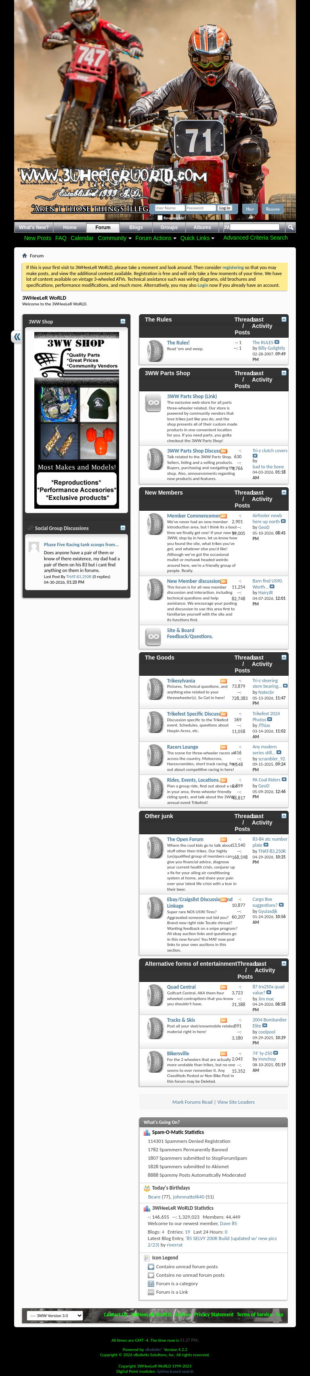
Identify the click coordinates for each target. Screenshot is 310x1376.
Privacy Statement (214, 1314)
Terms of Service (254, 1314)
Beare (154, 1197)
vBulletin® (154, 1349)
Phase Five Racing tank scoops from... (81, 544)
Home (70, 227)
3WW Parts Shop (167, 373)
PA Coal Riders (267, 780)
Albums (202, 227)
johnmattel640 (188, 1197)
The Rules (158, 319)
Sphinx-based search (175, 1371)
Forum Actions (154, 238)
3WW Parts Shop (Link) (192, 396)
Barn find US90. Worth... (268, 584)
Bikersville (178, 1053)
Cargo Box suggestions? (265, 902)
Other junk (159, 816)
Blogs (136, 227)
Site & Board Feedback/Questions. (190, 633)
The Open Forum (185, 839)
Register (273, 209)
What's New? (34, 227)
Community (112, 238)
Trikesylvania (181, 681)
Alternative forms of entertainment (191, 963)
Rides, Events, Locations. (193, 780)
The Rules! (178, 343)
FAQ (61, 238)
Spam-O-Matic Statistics (178, 1132)
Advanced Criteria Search (255, 237)
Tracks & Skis (181, 1020)
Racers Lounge (182, 747)
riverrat (174, 1245)
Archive (183, 1314)
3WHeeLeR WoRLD (150, 1314)
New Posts (37, 238)
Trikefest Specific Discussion (197, 714)
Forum (103, 227)
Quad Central (181, 987)
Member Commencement (195, 516)
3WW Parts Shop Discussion (197, 451)
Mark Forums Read (192, 1102)
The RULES (263, 342)
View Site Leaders (235, 1102)
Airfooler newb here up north (267, 518)
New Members (164, 492)
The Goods (159, 657)
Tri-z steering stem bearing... (267, 683)
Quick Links (194, 238)
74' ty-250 (262, 1053)
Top (279, 1314)
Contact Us (115, 1314)
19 (187, 1232)
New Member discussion (194, 581)
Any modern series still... (265, 750)
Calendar (82, 238)
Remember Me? (171, 218)
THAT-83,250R (78, 576)
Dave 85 (228, 1223)
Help (250, 209)
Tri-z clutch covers (270, 450)
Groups (169, 227)
